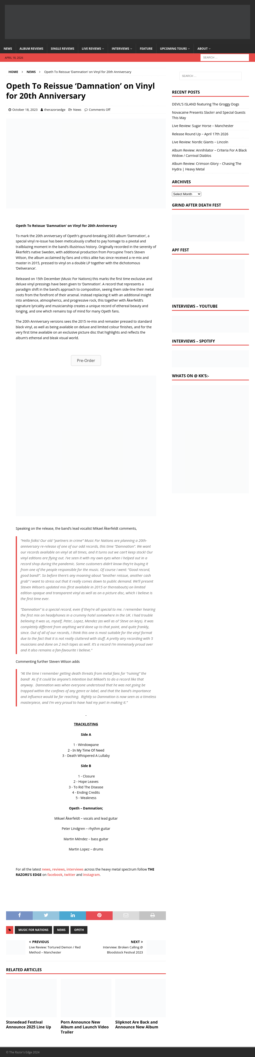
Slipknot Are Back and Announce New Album (136, 1024)
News (8, 49)
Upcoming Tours (173, 49)
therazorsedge (54, 109)
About (202, 49)
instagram (91, 874)
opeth (79, 930)
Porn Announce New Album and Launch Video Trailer (85, 1027)
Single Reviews (62, 49)
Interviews (120, 49)
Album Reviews (31, 49)
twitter (69, 874)
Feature (146, 49)
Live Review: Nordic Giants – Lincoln (200, 142)
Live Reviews (91, 49)
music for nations (33, 930)
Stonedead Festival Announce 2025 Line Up (28, 1024)
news (46, 869)
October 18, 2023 (25, 109)
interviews (75, 869)
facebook (54, 874)
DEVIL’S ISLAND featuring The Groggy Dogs (205, 104)
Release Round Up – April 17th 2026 (200, 134)
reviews (58, 869)
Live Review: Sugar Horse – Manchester (202, 125)
